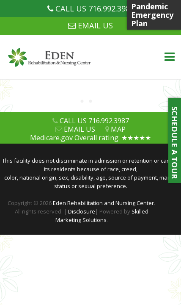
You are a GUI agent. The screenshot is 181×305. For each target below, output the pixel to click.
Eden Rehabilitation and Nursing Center (103, 203)
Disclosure (81, 211)
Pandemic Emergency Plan (152, 14)
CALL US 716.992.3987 (94, 8)
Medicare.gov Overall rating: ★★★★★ (90, 137)
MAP (118, 129)
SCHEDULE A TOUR (175, 140)
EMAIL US (95, 25)
